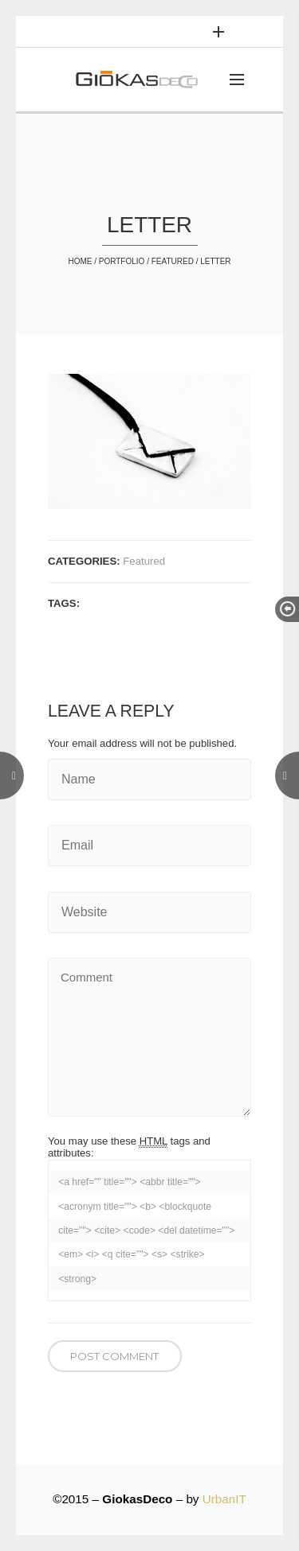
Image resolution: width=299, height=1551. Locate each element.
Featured (172, 261)
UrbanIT (224, 1499)
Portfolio (122, 261)
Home (80, 261)
